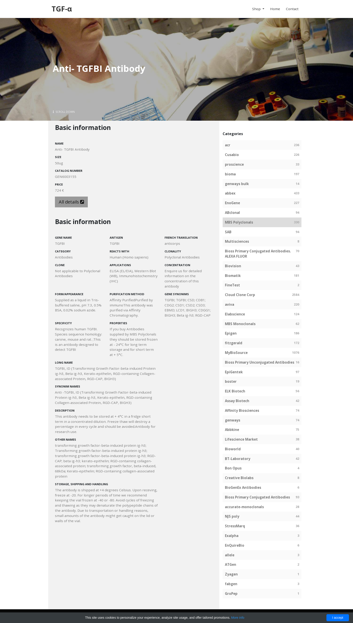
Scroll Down (64, 112)
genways (232, 420)
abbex (230, 193)
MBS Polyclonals (239, 222)
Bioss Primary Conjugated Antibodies (257, 497)
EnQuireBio (234, 545)
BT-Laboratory (237, 458)
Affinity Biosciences (242, 410)
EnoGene (232, 203)
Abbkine (232, 429)
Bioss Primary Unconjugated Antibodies (259, 362)
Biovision (233, 266)
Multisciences (237, 241)
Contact (292, 9)
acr (227, 145)
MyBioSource (236, 352)
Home (275, 9)
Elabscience (235, 314)
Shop (257, 9)
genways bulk (237, 183)
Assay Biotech (237, 401)
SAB (228, 232)
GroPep (231, 593)
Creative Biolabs (239, 478)
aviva (229, 304)
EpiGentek (234, 372)
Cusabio (232, 154)
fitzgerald (233, 343)
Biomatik (233, 275)
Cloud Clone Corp (240, 294)
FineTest (232, 285)
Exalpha (231, 535)
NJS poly (232, 516)
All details (71, 202)
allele (229, 555)
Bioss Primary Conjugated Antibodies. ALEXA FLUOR (258, 253)
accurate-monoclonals (244, 507)
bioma (230, 174)
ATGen (230, 564)
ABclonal (232, 212)
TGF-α (62, 9)
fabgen (231, 584)
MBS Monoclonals (240, 324)
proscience (234, 164)
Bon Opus (233, 468)
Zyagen (231, 574)
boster (231, 381)
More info (237, 617)
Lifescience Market (241, 439)
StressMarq (235, 526)
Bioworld (233, 449)
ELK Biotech (235, 391)
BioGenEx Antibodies (243, 487)
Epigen (231, 333)
